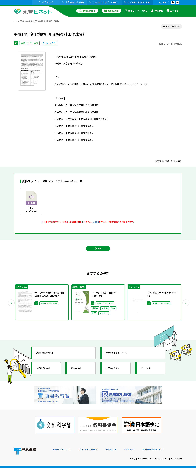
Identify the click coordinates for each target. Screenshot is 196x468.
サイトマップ (141, 449)
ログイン (172, 10)
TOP (16, 21)
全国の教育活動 (115, 374)
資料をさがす (87, 10)
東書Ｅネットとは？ (136, 10)
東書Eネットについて (63, 449)
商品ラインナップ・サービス (104, 2)
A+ (177, 2)
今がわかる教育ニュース (120, 358)
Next (186, 307)
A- (173, 2)
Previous (9, 307)
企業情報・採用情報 (73, 2)
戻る (98, 251)
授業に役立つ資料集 (49, 358)
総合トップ (46, 2)
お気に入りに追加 (170, 27)
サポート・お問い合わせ (137, 2)
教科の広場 (111, 10)
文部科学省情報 (46, 374)
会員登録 (157, 10)
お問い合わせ (120, 449)
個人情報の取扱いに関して (169, 449)
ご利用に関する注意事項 (94, 449)
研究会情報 (78, 374)
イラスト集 (148, 374)
